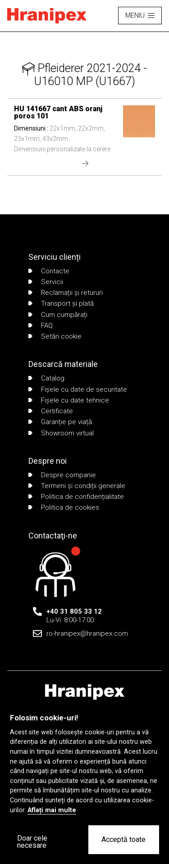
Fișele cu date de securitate (77, 389)
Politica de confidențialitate (76, 497)
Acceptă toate (123, 839)
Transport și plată (61, 303)
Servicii (45, 282)
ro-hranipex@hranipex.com (87, 633)
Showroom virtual (61, 433)
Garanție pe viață (60, 422)
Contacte (48, 271)
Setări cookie (55, 336)
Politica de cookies (63, 507)
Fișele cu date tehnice (68, 400)
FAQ (40, 325)
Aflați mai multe (51, 810)
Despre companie (62, 475)
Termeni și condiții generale (76, 486)
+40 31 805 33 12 (74, 611)
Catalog (46, 378)
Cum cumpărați (57, 315)
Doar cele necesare (32, 842)
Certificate (50, 411)
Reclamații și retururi (65, 293)
